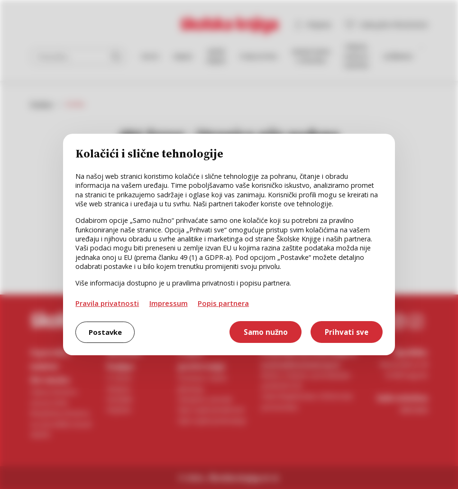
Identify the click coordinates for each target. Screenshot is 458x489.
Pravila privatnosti (107, 303)
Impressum (168, 303)
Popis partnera (223, 303)
